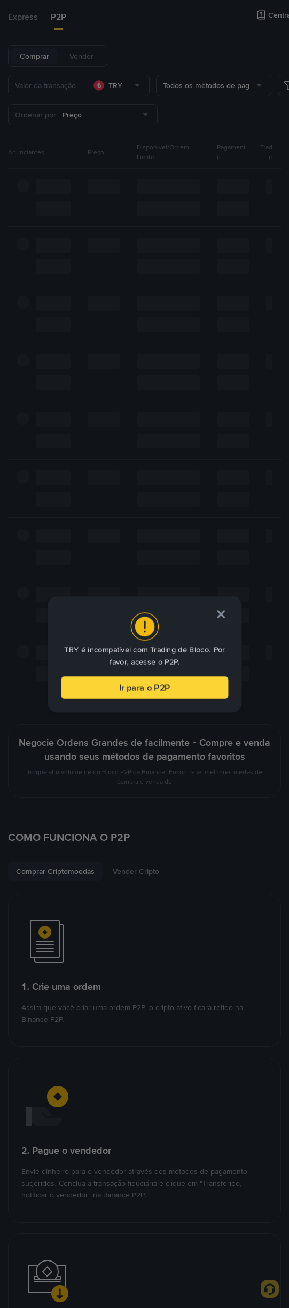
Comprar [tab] (34, 56)
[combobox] (118, 85)
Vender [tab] (81, 56)
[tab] (23, 17)
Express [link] (23, 16)
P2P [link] (58, 16)
